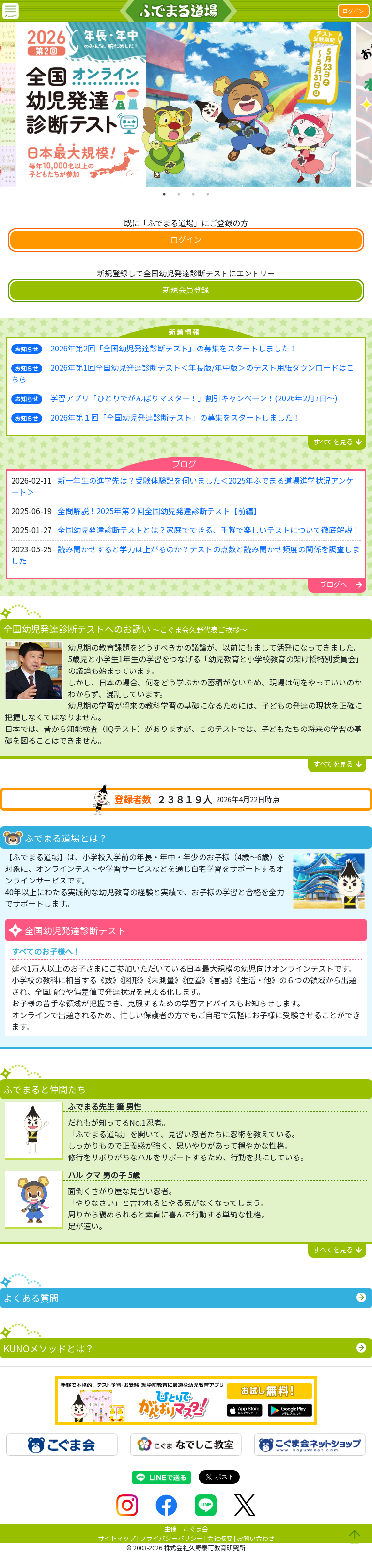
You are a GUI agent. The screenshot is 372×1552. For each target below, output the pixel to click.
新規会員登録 (186, 289)
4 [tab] (208, 194)
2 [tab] (179, 194)
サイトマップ (117, 1538)
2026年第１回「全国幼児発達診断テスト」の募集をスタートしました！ (175, 417)
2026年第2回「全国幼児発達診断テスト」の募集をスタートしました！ (173, 348)
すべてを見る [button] (337, 441)
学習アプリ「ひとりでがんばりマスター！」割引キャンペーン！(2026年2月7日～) (194, 398)
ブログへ (341, 584)
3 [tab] (193, 194)
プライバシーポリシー (171, 1538)
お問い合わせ (256, 1538)
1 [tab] (164, 194)
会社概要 (219, 1538)
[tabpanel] (186, 104)
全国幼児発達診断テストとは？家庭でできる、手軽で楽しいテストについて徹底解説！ (209, 529)
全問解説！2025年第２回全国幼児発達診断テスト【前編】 (159, 511)
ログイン (353, 11)
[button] (10, 11)
